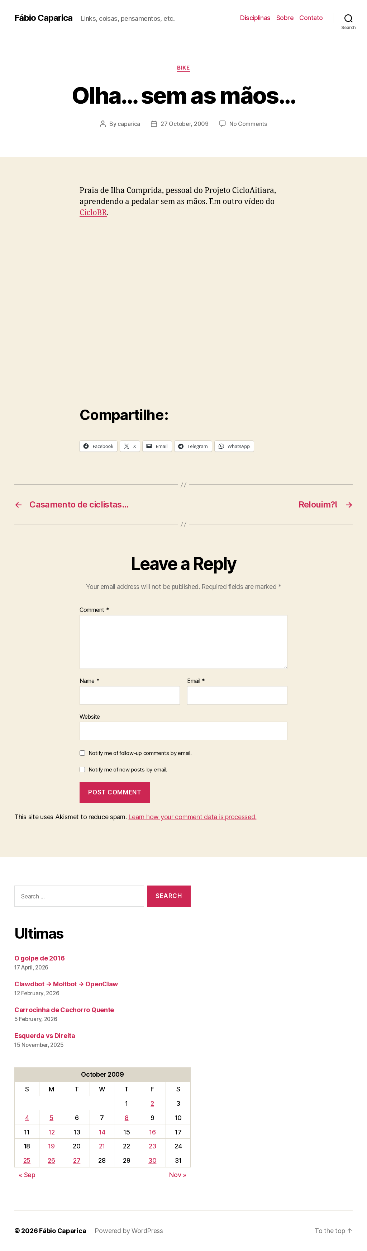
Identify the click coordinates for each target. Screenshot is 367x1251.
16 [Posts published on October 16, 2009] (152, 1132)
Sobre (285, 18)
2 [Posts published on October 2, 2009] (152, 1103)
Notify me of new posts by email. (128, 769)
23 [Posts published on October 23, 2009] (152, 1146)
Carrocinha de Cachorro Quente (64, 1010)
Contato (311, 18)
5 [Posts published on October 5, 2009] (51, 1118)
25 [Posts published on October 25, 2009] (26, 1160)
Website (90, 716)
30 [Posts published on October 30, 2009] (152, 1160)
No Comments (248, 123)
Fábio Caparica (43, 18)
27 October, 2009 (185, 123)
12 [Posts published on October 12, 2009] (51, 1132)
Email (196, 681)
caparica (129, 123)
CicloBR (93, 213)
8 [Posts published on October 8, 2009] (127, 1118)
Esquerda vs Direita (44, 1035)
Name (89, 681)
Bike (183, 68)
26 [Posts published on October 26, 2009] (51, 1160)
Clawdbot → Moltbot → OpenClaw (66, 984)
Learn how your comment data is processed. (192, 817)
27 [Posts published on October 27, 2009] (76, 1160)
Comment (94, 610)
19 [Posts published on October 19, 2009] (51, 1146)
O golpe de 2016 (39, 958)
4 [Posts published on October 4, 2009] (27, 1118)
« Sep (27, 1175)
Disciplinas (255, 18)
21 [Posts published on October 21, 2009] (102, 1146)
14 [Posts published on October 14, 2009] (102, 1132)
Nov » (177, 1175)
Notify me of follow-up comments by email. (140, 753)
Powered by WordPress (129, 1231)
